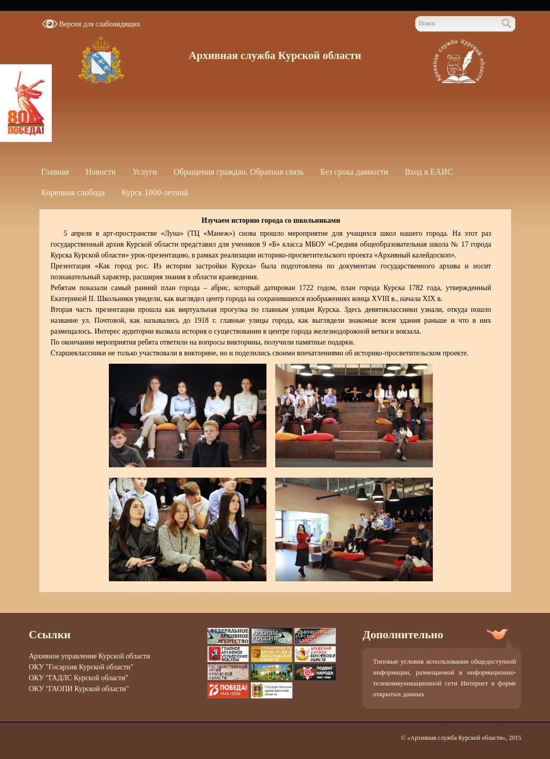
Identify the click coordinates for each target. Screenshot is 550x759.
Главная (55, 171)
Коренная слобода (73, 192)
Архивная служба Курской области (275, 55)
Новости (101, 171)
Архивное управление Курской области (89, 656)
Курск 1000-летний (154, 192)
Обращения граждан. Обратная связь (239, 171)
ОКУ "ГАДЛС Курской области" (79, 678)
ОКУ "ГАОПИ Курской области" (79, 689)
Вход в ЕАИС (429, 171)
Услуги (144, 171)
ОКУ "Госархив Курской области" (81, 667)
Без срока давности (354, 171)
